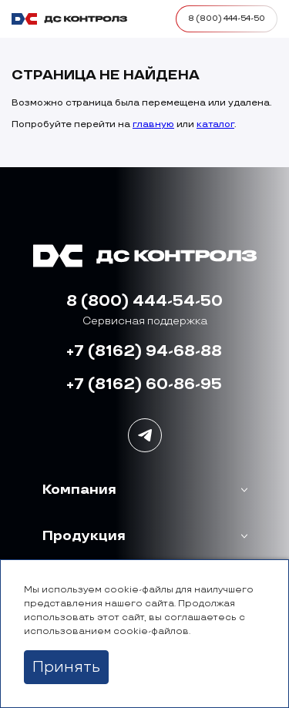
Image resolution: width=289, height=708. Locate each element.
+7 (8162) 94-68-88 (144, 351)
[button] (145, 490)
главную (153, 124)
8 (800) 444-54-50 (144, 301)
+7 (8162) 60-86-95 (144, 384)
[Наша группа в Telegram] (145, 435)
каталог (215, 124)
